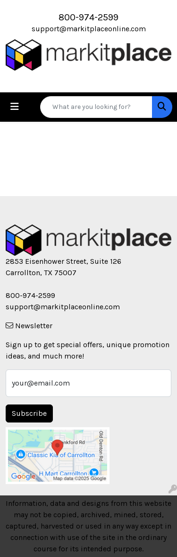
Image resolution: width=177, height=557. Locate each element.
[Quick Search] (96, 107)
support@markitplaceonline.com (89, 28)
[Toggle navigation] (15, 107)
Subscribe (29, 413)
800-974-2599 (88, 17)
